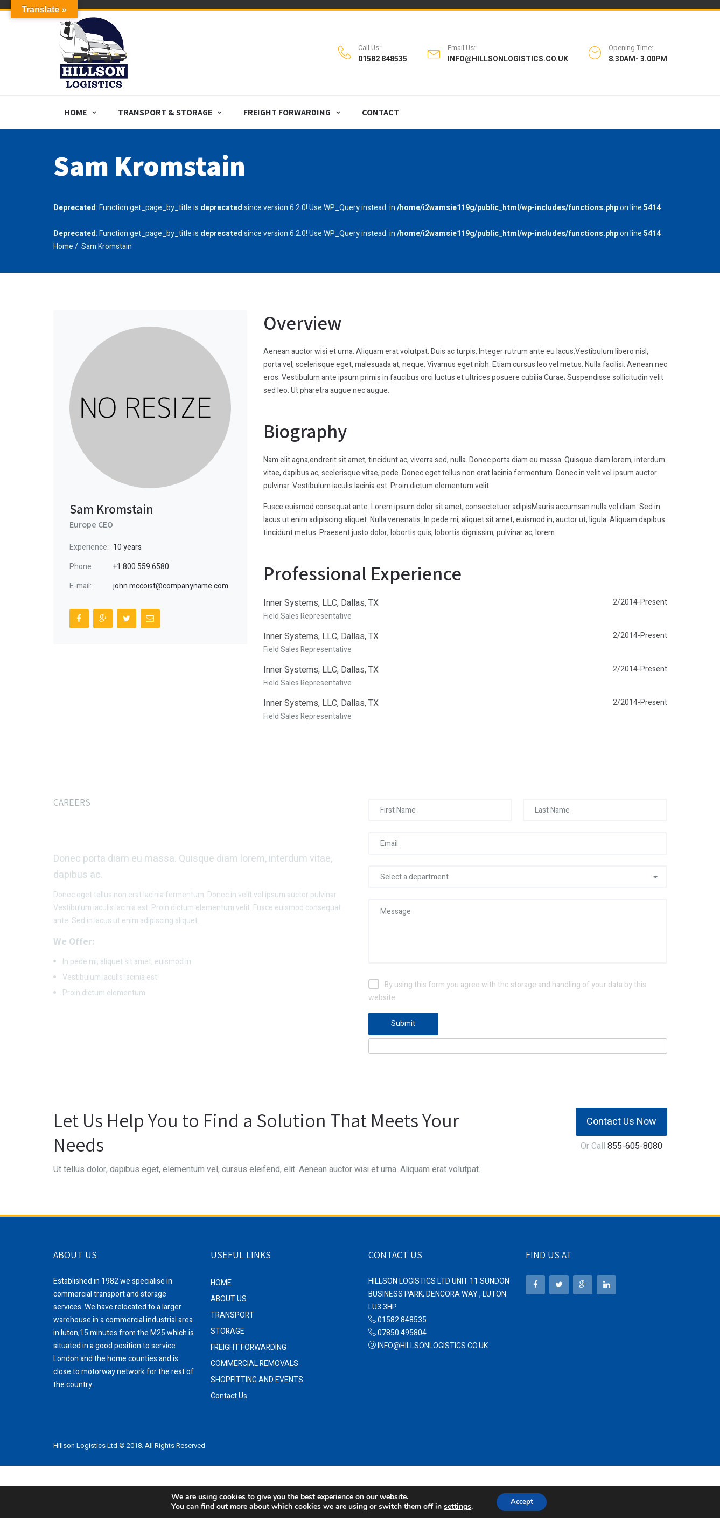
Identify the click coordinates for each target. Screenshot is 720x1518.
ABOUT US (229, 1295)
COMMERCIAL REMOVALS (254, 1359)
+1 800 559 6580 (141, 563)
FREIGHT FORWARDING (287, 108)
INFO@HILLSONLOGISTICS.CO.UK (508, 58)
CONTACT (380, 108)
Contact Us (229, 1392)
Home (63, 242)
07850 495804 (402, 1329)
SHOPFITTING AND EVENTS (257, 1376)
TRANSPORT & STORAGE (165, 108)
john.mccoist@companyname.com (170, 582)
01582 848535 (382, 58)
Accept (522, 1501)
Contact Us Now (621, 1118)
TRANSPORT (232, 1311)
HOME (75, 108)
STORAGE (227, 1327)
